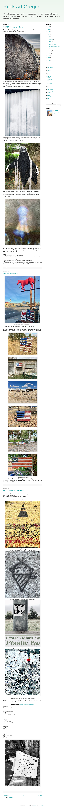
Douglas (56, 110)
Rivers (48, 88)
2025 (49, 28)
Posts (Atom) (10, 797)
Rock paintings (50, 91)
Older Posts (39, 795)
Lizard (48, 77)
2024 (49, 29)
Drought (49, 70)
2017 (49, 55)
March (50, 53)
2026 (49, 26)
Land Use (49, 76)
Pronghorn (49, 86)
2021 (49, 34)
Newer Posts (6, 795)
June (50, 51)
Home (23, 795)
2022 (49, 33)
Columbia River (50, 67)
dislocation (49, 96)
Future (48, 73)
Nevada (48, 80)
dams (48, 95)
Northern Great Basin (51, 82)
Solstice (48, 92)
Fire (48, 71)
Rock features (50, 89)
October (50, 41)
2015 (49, 58)
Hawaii (48, 74)
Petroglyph (49, 83)
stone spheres (50, 99)
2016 (49, 57)
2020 (49, 36)
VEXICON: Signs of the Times (13, 491)
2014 (49, 60)
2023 (49, 31)
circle (48, 93)
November (51, 39)
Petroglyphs (49, 85)
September (51, 48)
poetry (48, 98)
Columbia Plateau (50, 65)
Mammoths (49, 79)
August (50, 50)
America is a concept (10, 274)
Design (48, 68)
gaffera (34, 805)
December (51, 38)
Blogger (42, 805)
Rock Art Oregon (21, 6)
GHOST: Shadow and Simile (13, 27)
